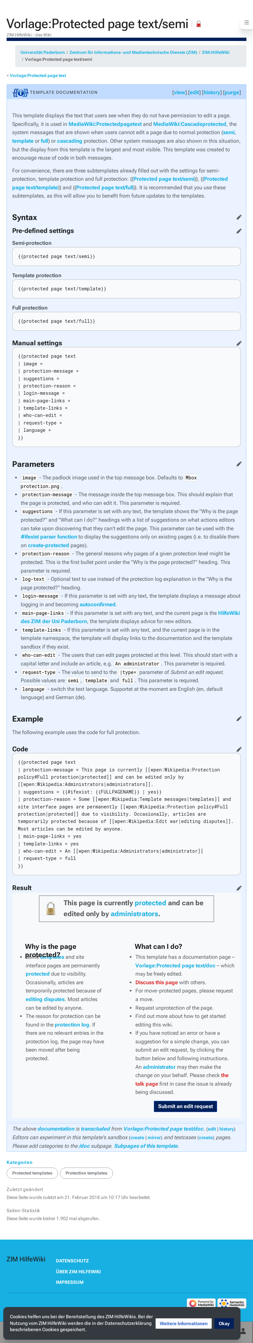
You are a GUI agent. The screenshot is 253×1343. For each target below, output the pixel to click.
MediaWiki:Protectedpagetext (105, 124)
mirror (154, 1137)
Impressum (70, 1282)
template (23, 141)
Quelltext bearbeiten (238, 216)
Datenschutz (72, 1260)
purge (232, 92)
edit (194, 92)
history (212, 92)
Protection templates (86, 1173)
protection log (72, 1025)
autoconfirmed (98, 604)
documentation (55, 1129)
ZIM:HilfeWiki (216, 52)
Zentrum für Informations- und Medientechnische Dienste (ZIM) (133, 52)
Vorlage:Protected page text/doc (175, 965)
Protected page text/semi (163, 179)
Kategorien (20, 1162)
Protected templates (32, 1173)
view (179, 92)
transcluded (95, 1129)
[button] (183, 1323)
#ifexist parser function (49, 537)
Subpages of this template (146, 1146)
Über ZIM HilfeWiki (78, 1271)
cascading (69, 141)
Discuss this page (156, 982)
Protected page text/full (104, 187)
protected (150, 903)
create (137, 1137)
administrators (134, 914)
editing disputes (45, 999)
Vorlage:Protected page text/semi (58, 59)
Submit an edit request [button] (185, 1106)
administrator (159, 1067)
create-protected (48, 545)
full (44, 141)
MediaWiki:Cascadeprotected (189, 124)
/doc (84, 1146)
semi (229, 132)
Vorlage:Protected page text (38, 75)
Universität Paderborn (42, 52)
